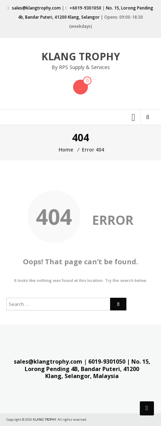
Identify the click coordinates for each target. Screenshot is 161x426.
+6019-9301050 (85, 8)
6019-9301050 (106, 361)
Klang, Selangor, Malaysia (82, 376)
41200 (131, 369)
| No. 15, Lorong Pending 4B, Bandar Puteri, (87, 365)
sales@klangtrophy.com (36, 8)
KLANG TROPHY (80, 56)
